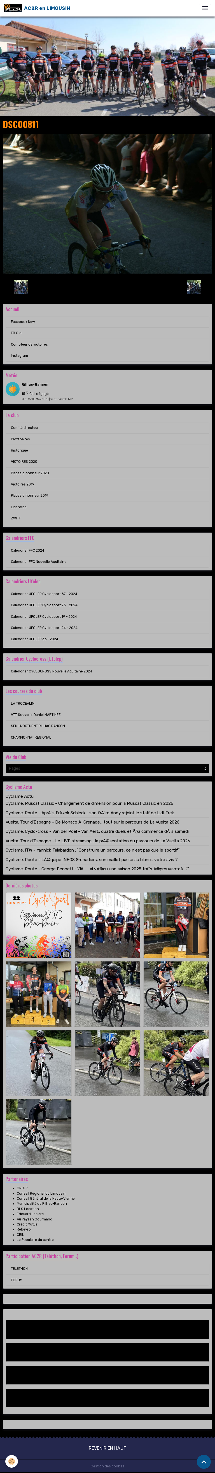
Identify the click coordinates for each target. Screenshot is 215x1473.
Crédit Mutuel (27, 1224)
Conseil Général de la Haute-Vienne (46, 1199)
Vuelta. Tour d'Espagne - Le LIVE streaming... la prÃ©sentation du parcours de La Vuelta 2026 (98, 840)
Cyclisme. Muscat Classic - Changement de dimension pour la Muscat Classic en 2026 (89, 803)
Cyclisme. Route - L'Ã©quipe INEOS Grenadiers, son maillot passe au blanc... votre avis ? (92, 859)
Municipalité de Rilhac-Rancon (42, 1204)
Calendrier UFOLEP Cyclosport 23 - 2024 (44, 605)
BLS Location (28, 1209)
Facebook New (23, 322)
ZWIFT (16, 518)
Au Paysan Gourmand (34, 1219)
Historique (19, 450)
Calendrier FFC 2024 (27, 550)
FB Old (16, 333)
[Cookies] (12, 1461)
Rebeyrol (24, 1229)
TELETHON (19, 1269)
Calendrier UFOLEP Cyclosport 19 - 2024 (44, 617)
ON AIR (22, 1188)
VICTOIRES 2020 (24, 462)
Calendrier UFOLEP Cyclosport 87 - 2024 (44, 594)
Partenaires (20, 439)
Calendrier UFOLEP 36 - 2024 (34, 639)
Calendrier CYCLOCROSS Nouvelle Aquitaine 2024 (51, 671)
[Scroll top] (204, 1462)
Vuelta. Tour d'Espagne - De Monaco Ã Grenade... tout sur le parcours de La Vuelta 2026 (92, 822)
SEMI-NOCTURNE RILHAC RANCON (38, 726)
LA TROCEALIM (22, 704)
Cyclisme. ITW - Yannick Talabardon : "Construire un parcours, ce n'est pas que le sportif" (93, 850)
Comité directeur (25, 428)
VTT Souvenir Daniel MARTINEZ (36, 715)
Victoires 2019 (22, 484)
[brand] (37, 8)
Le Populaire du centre (35, 1240)
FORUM (16, 1280)
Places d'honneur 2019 (29, 496)
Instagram (19, 356)
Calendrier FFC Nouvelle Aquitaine (38, 562)
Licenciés (19, 507)
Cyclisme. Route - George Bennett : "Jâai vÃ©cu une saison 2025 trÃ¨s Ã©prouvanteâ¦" (97, 868)
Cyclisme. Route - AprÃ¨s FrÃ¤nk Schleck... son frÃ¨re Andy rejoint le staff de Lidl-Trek (90, 812)
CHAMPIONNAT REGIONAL (31, 737)
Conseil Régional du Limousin (41, 1193)
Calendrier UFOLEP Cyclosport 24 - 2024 (44, 628)
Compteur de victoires (29, 344)
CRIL (20, 1235)
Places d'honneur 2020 (30, 473)
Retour (107, 287)
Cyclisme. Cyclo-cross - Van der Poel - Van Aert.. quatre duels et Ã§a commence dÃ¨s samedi (97, 831)
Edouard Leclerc (30, 1214)
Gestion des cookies (108, 1466)
